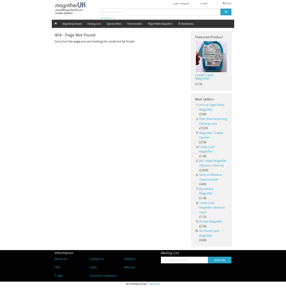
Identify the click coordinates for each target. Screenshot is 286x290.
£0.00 (227, 3)
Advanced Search (106, 18)
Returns (129, 267)
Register (185, 3)
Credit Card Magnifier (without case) (212, 207)
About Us (61, 259)
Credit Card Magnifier (204, 77)
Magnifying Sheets (72, 23)
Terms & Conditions (103, 276)
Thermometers (134, 23)
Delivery (129, 259)
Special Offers (114, 23)
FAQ (57, 267)
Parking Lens (94, 23)
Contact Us (96, 259)
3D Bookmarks (186, 23)
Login (176, 3)
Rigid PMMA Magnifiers (160, 23)
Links (93, 267)
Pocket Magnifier (211, 221)
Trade (59, 276)
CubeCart (153, 284)
